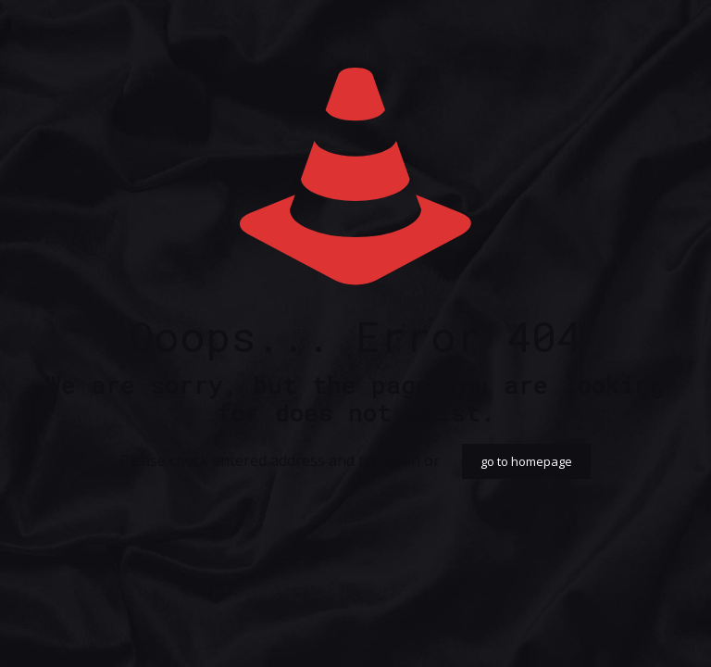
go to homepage (526, 461)
